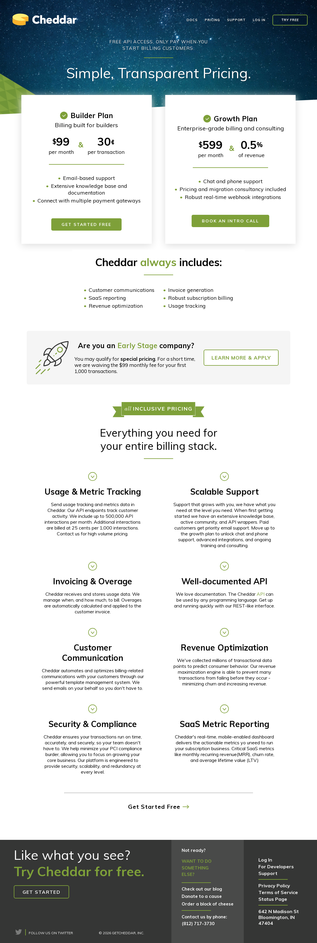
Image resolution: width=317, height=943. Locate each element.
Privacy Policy (274, 885)
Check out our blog (202, 889)
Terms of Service (278, 892)
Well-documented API (224, 581)
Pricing (212, 20)
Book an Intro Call (230, 221)
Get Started (41, 892)
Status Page (272, 899)
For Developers (276, 866)
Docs (192, 20)
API (261, 594)
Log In (259, 20)
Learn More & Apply (241, 358)
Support (236, 20)
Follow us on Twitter (51, 933)
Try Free (290, 20)
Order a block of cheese (208, 904)
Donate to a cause (202, 896)
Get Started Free (86, 224)
